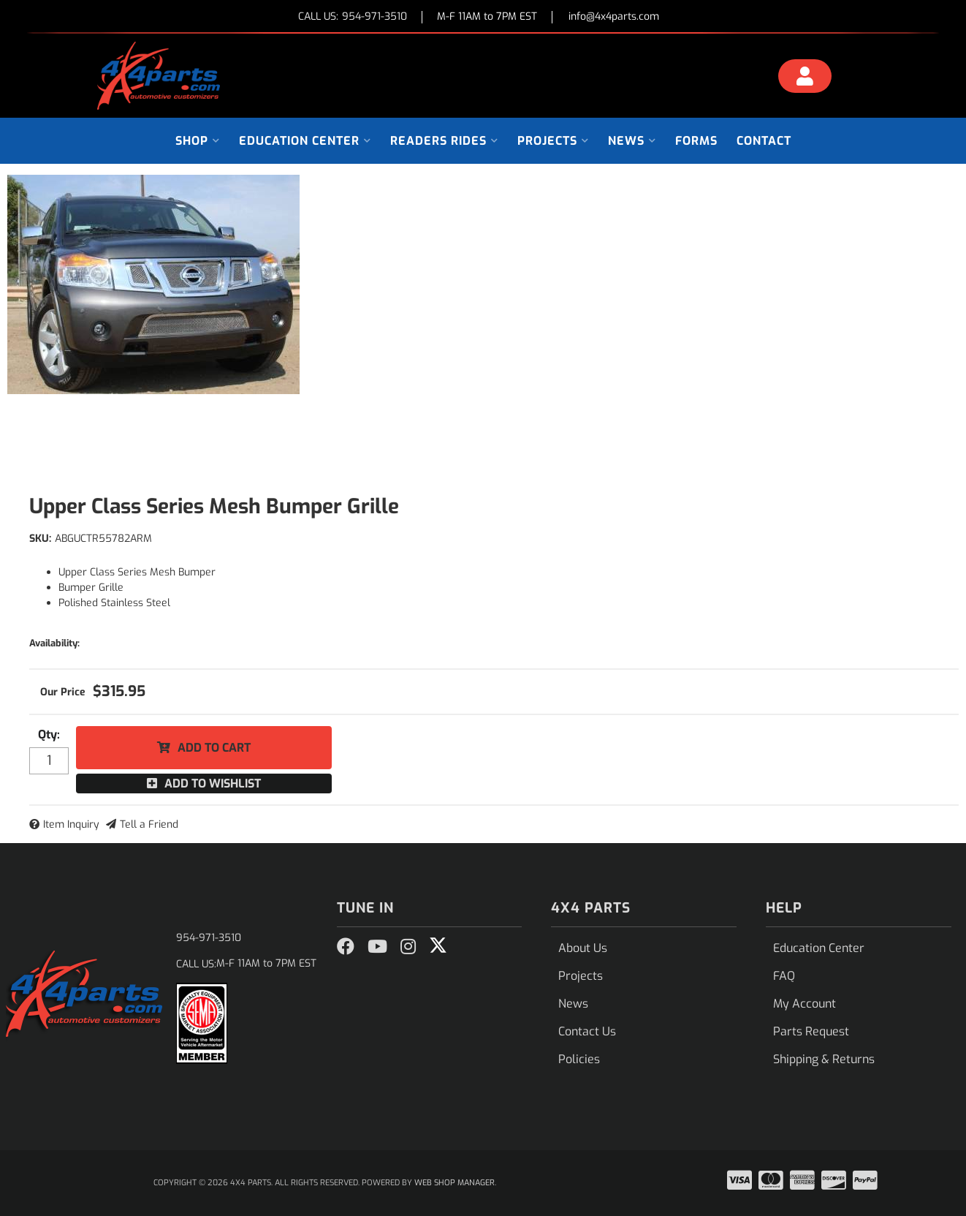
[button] (197, 141)
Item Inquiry (71, 824)
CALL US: (352, 17)
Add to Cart (214, 747)
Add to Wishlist (212, 783)
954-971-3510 (208, 938)
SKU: (40, 538)
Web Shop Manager (454, 1182)
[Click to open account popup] (805, 78)
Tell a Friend (149, 824)
